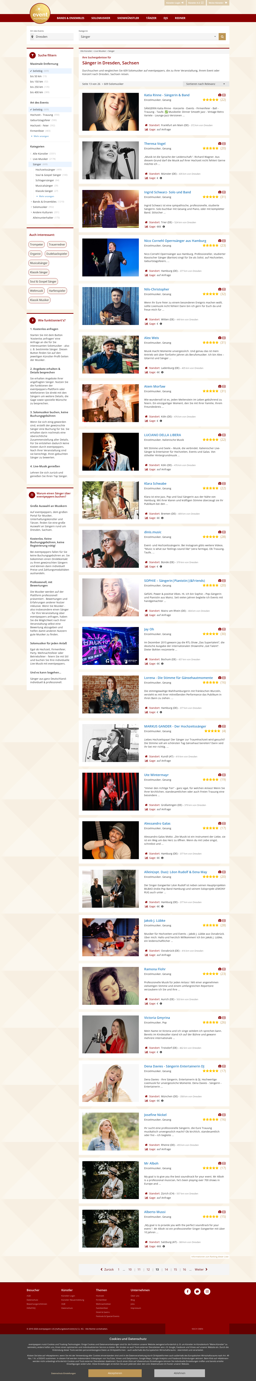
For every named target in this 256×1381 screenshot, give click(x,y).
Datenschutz (32, 1299)
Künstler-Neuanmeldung (72, 1299)
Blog (133, 1299)
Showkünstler (128, 18)
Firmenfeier (101, 1299)
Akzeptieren (115, 1373)
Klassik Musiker (39, 300)
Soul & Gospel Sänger (43, 281)
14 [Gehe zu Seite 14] (166, 1267)
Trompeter (36, 244)
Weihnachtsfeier (103, 1304)
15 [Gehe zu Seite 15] (175, 1267)
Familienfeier (102, 1308)
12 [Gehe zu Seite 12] (148, 1267)
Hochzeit (100, 1295)
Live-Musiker (100, 51)
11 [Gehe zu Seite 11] (139, 1267)
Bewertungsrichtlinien (37, 1304)
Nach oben (197, 1328)
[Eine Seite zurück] (106, 1269)
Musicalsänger (38, 263)
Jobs (133, 1304)
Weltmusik (36, 290)
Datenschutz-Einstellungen (63, 1373)
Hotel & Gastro (103, 1312)
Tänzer (151, 18)
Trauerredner (57, 244)
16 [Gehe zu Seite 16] (184, 1267)
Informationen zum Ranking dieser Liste (209, 1256)
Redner (180, 18)
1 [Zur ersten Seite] (118, 1269)
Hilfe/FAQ (31, 1308)
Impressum (136, 1308)
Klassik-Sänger (39, 272)
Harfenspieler (57, 290)
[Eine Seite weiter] (201, 1269)
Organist (35, 253)
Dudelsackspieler (56, 253)
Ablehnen (179, 1373)
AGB (29, 1295)
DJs (166, 18)
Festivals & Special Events (107, 1316)
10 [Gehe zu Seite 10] (130, 1267)
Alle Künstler (86, 51)
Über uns (135, 1295)
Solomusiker (100, 18)
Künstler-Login (68, 1295)
